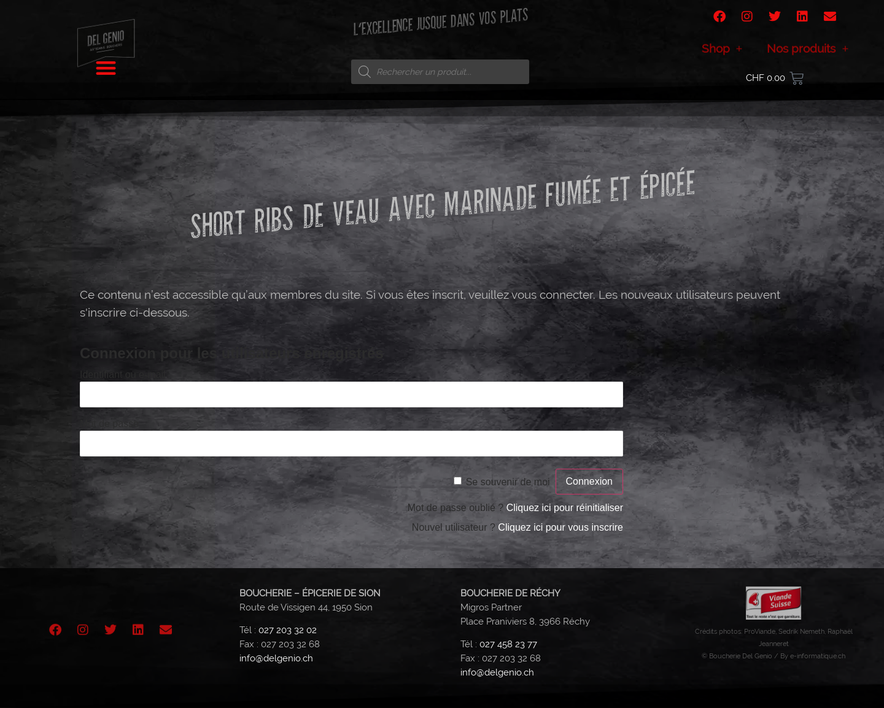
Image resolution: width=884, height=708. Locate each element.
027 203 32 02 (287, 630)
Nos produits (807, 53)
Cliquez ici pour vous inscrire (560, 527)
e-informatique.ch (817, 656)
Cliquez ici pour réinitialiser (564, 507)
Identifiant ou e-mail (123, 374)
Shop (722, 53)
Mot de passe (109, 423)
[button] (106, 64)
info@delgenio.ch (276, 658)
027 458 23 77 (508, 644)
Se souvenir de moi (508, 482)
